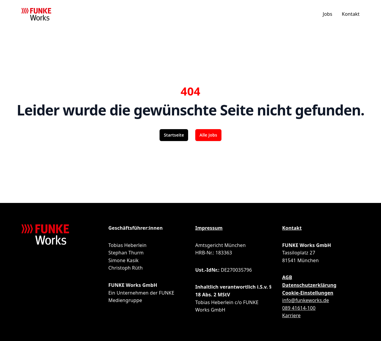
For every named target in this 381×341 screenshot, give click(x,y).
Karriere (291, 315)
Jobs (327, 14)
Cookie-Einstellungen (307, 293)
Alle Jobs (208, 135)
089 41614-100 (299, 308)
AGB (287, 277)
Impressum (209, 228)
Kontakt (351, 14)
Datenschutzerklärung (309, 285)
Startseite (174, 135)
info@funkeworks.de (305, 300)
